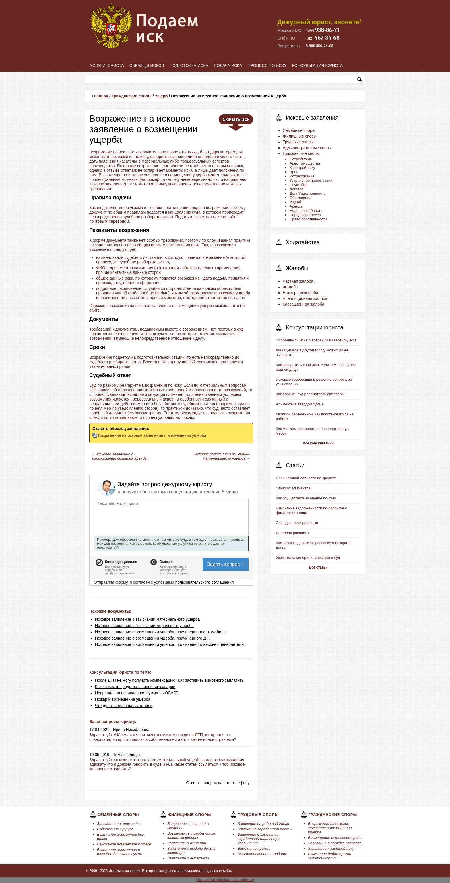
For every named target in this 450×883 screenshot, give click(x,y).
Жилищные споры (300, 136)
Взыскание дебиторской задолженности (329, 856)
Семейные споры (299, 130)
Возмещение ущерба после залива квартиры (191, 835)
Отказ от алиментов (293, 488)
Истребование (302, 176)
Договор (297, 189)
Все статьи (318, 567)
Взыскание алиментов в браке (124, 844)
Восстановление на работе (262, 854)
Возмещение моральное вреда (335, 837)
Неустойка (299, 185)
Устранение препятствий (311, 180)
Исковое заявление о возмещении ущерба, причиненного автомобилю (160, 632)
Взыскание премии (254, 848)
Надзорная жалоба (300, 292)
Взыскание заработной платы (265, 829)
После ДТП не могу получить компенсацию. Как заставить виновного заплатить (169, 680)
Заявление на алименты (119, 823)
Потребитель (301, 159)
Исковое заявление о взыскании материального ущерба (222, 456)
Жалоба (290, 287)
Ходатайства (303, 242)
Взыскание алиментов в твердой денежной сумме (119, 851)
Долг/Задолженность (308, 193)
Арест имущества (305, 163)
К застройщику (302, 167)
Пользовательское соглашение (225, 879)
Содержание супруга (115, 829)
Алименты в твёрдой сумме (300, 404)
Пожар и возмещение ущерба (122, 699)
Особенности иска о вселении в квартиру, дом (316, 340)
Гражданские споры (132, 96)
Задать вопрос (226, 564)
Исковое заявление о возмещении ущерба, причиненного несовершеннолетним (169, 644)
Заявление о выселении (188, 858)
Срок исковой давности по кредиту (306, 478)
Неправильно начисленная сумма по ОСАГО (137, 693)
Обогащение (300, 198)
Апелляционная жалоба (305, 298)
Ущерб (161, 96)
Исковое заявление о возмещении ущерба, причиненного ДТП (153, 638)
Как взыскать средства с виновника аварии (135, 686)
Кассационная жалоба (303, 304)
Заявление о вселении (186, 843)
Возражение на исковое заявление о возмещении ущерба (152, 435)
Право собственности (308, 219)
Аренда (296, 206)
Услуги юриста (107, 65)
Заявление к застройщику (331, 848)
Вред (294, 172)
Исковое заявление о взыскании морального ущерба (144, 625)
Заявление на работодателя (263, 823)
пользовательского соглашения (204, 582)
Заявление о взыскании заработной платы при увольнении (259, 838)
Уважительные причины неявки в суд (308, 557)
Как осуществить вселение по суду (306, 498)
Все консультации (318, 443)
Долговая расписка (292, 533)
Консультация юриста (317, 65)
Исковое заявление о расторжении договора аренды (120, 456)
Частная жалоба (298, 281)
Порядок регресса (305, 215)
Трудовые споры (298, 142)
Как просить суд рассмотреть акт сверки (310, 394)
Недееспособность (306, 210)
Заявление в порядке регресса (335, 843)
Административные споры (307, 147)
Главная (100, 96)
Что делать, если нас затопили (123, 705)
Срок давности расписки (297, 523)
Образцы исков (146, 65)
